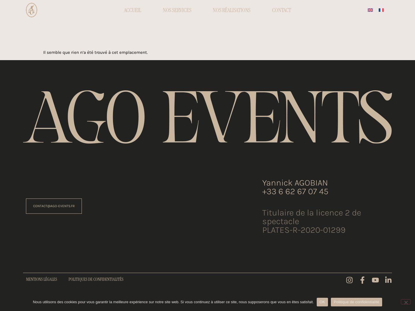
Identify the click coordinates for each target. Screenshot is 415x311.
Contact (281, 10)
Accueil (132, 10)
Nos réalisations (231, 10)
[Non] (406, 301)
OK (322, 302)
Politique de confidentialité (356, 302)
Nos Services (177, 10)
